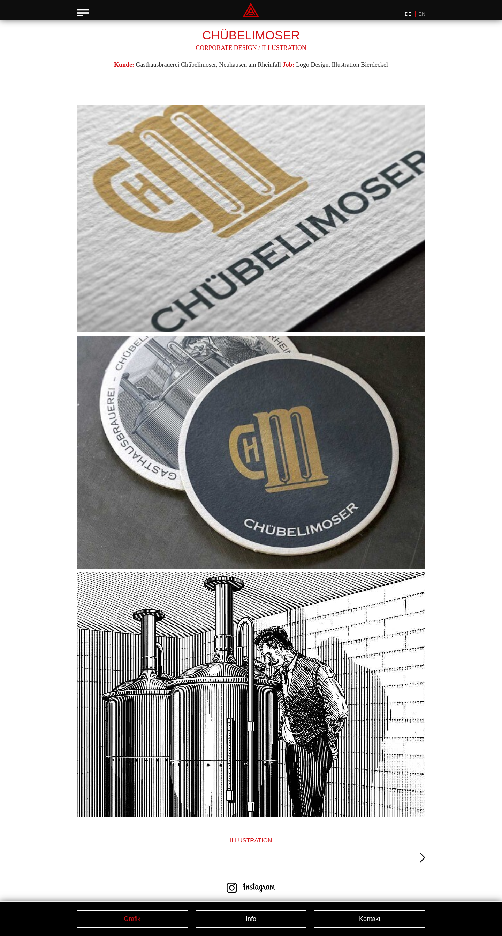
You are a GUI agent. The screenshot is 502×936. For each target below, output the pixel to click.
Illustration (284, 47)
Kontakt (369, 918)
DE (408, 14)
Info (251, 918)
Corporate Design (226, 47)
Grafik (132, 918)
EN (422, 14)
